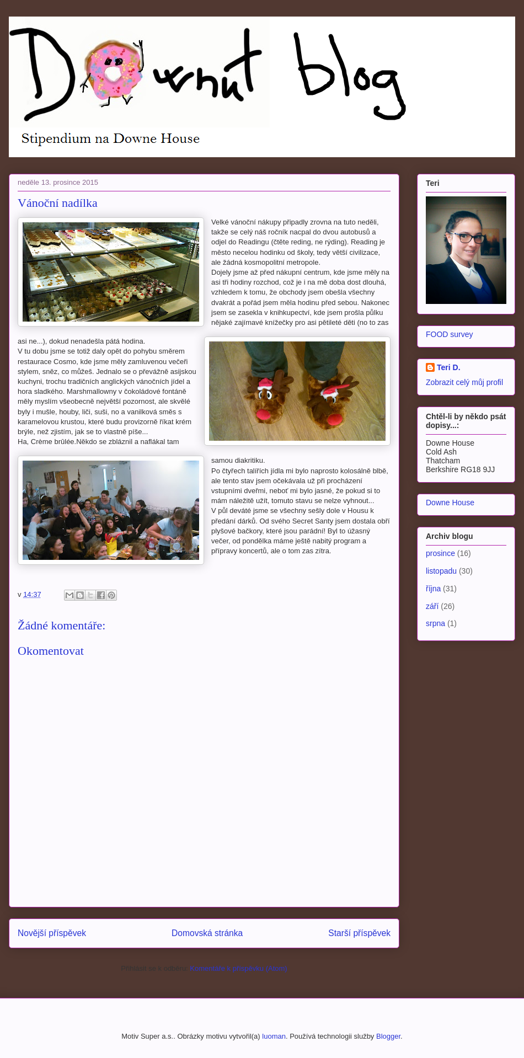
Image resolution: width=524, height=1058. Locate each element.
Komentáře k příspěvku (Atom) (238, 968)
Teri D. (449, 367)
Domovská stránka (207, 933)
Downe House (450, 502)
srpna (435, 623)
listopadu (441, 571)
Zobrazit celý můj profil (464, 382)
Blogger (388, 1036)
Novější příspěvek (52, 933)
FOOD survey (449, 334)
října (433, 588)
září (432, 606)
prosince (440, 553)
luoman (274, 1036)
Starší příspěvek (359, 933)
